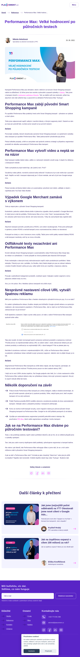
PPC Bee (20, 419)
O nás (27, 620)
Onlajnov (7, 632)
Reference (15, 12)
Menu (74, 5)
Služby (6, 620)
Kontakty (7, 628)
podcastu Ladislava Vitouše (28, 95)
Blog (27, 624)
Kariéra (27, 628)
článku (62, 92)
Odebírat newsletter (65, 600)
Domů (4, 12)
